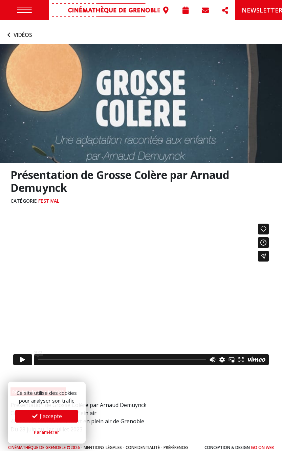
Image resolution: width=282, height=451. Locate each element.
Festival (48, 196)
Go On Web (262, 442)
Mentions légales (103, 442)
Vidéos (18, 29)
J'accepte (46, 416)
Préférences (176, 442)
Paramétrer (46, 432)
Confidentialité (143, 442)
